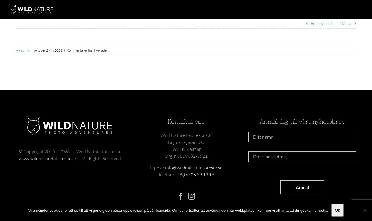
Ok (337, 210)
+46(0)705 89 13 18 (194, 174)
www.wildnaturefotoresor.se (47, 158)
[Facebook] (180, 196)
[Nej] (365, 210)
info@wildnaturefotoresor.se (193, 168)
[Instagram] (191, 196)
